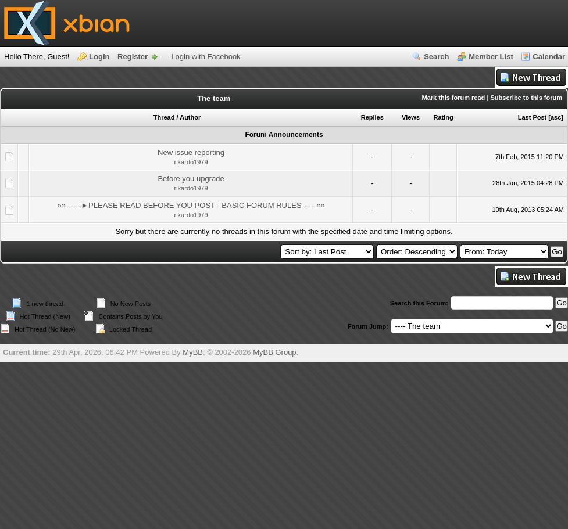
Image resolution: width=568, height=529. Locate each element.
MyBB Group (274, 352)
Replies (372, 117)
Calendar (549, 56)
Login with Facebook (205, 56)
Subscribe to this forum (526, 97)
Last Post (532, 117)
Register (132, 56)
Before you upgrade (191, 178)
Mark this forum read (453, 97)
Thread (164, 117)
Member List (491, 56)
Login (99, 56)
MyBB (193, 352)
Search (436, 56)
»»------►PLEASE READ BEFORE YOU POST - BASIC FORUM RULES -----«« (191, 205)
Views (411, 117)
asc (556, 117)
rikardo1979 (191, 162)
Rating (443, 117)
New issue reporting (191, 152)
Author (190, 117)
